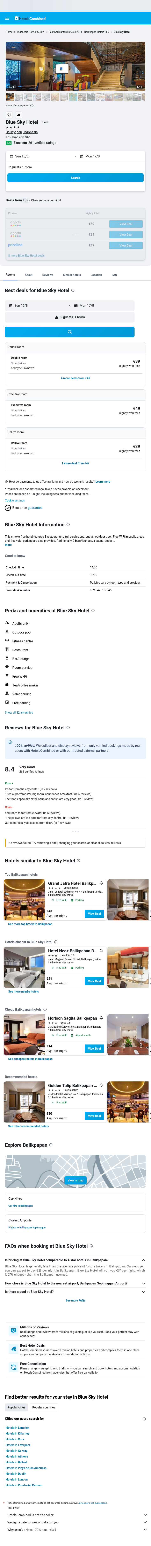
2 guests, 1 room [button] (20, 167)
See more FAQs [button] (75, 1300)
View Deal (94, 913)
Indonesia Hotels (26, 32)
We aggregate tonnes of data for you (77, 1522)
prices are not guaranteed (93, 1502)
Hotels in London (17, 1479)
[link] (30, 924)
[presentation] (32, 105)
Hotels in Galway (16, 1450)
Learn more (102, 481)
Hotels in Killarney (17, 1433)
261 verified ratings (42, 143)
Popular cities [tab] (16, 1407)
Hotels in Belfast (16, 1462)
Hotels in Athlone (17, 1456)
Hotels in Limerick (17, 1427)
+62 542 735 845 (18, 137)
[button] (7, 18)
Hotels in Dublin (16, 1473)
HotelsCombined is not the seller (77, 1514)
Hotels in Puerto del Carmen (24, 1485)
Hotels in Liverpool (18, 1445)
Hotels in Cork (15, 1439)
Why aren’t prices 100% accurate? (77, 1529)
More (8, 544)
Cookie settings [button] (15, 500)
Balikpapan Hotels (94, 32)
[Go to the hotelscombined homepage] (30, 18)
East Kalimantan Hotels (61, 32)
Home (9, 32)
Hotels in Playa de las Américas (26, 1468)
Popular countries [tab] (43, 1407)
